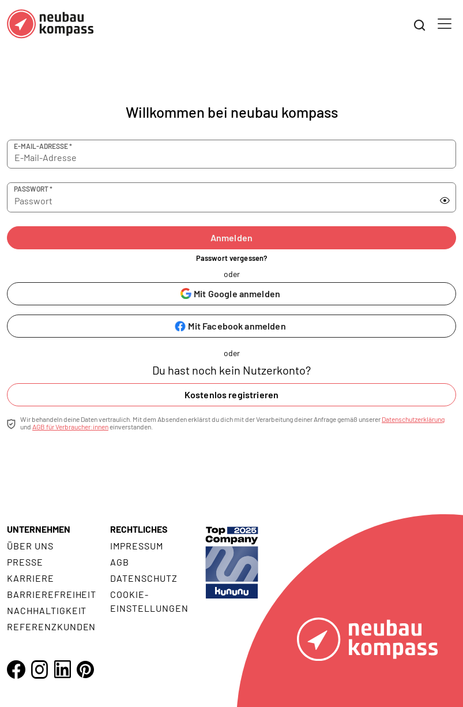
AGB (119, 561)
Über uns (30, 545)
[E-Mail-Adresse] (231, 154)
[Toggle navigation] (444, 23)
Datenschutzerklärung (413, 419)
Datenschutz (144, 578)
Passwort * (33, 189)
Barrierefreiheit (51, 594)
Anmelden (231, 237)
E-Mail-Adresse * (43, 146)
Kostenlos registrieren (232, 394)
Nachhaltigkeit (46, 610)
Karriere (30, 578)
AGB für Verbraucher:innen (70, 426)
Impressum (136, 545)
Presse (25, 561)
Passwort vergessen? (231, 258)
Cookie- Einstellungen (149, 601)
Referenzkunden (51, 626)
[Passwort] (209, 197)
